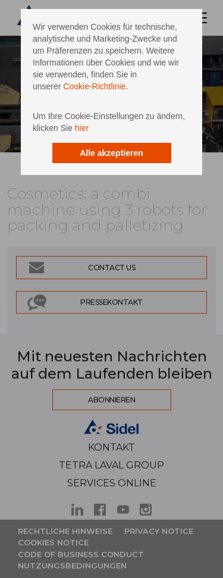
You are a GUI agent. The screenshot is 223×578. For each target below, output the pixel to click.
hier (82, 128)
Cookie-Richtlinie (94, 86)
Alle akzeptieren (111, 153)
